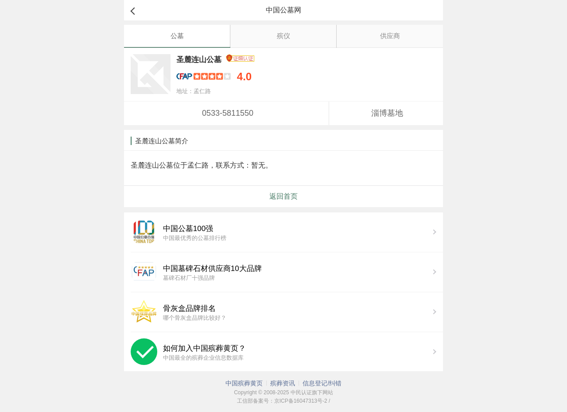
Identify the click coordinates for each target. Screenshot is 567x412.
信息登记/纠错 (322, 383)
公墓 (177, 35)
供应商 (390, 35)
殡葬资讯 (282, 383)
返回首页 (283, 196)
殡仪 (283, 35)
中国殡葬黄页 (244, 383)
